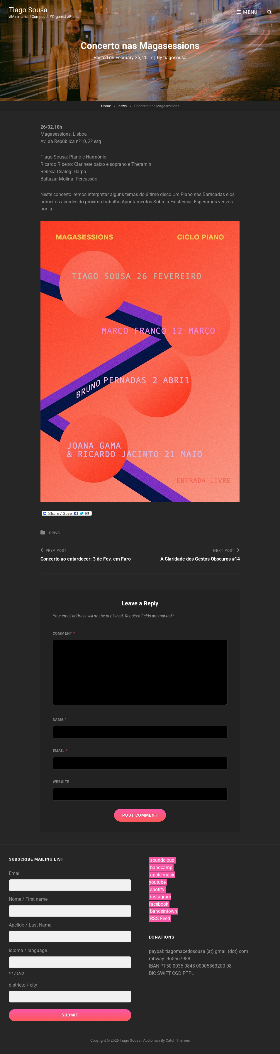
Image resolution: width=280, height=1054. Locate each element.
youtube (157, 882)
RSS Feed (160, 918)
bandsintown (163, 911)
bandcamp (161, 867)
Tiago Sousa (28, 10)
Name (60, 720)
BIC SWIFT (160, 973)
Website (61, 782)
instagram (160, 897)
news (122, 106)
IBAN (154, 966)
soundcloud (162, 860)
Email (60, 751)
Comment (64, 633)
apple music (162, 875)
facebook (158, 904)
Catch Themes (178, 1040)
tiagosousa (174, 57)
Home (106, 106)
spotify (157, 889)
